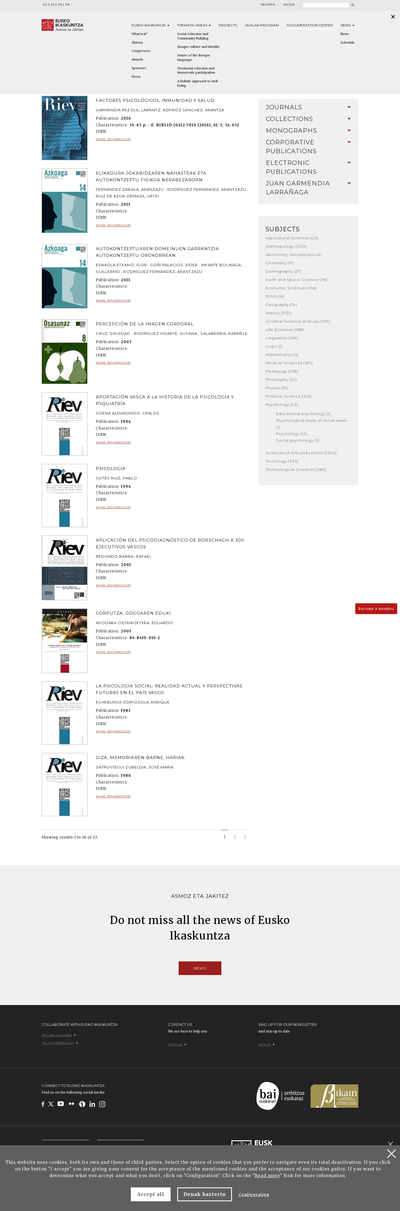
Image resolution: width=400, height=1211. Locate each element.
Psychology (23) (282, 404)
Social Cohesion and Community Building (193, 36)
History (137, 42)
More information (113, 139)
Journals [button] (308, 107)
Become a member (376, 609)
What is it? (140, 34)
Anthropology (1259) (286, 246)
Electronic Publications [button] (308, 167)
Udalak (262, 25)
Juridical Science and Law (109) (298, 321)
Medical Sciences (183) (289, 363)
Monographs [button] (308, 130)
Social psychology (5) (298, 440)
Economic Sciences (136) (291, 288)
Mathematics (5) (282, 354)
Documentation (310, 25)
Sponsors (139, 68)
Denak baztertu (205, 1194)
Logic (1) (274, 346)
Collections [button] (308, 119)
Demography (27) (284, 271)
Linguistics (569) (282, 338)
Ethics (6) (275, 296)
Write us (177, 1044)
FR (60, 4)
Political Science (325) (289, 396)
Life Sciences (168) (285, 329)
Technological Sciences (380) (296, 469)
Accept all (150, 1194)
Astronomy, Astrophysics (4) (294, 254)
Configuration (254, 1194)
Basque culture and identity (198, 47)
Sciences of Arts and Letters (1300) (301, 453)
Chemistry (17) (280, 263)
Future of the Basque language (193, 57)
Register (268, 4)
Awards (137, 59)
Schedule (348, 42)
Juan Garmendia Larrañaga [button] (308, 188)
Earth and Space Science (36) (296, 279)
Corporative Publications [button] (308, 147)
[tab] (308, 107)
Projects (228, 25)
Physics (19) (277, 388)
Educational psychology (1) (303, 413)
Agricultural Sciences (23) (292, 238)
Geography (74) (282, 304)
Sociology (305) (282, 461)
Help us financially (60, 1043)
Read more (267, 1175)
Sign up (267, 1044)
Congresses (141, 51)
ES (52, 4)
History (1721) (278, 313)
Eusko (150, 25)
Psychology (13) (292, 433)
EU (45, 4)
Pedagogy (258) (282, 371)
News (347, 25)
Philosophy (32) (281, 379)
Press (136, 77)
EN (67, 4)
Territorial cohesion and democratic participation (196, 70)
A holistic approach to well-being (198, 83)
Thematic (194, 25)
